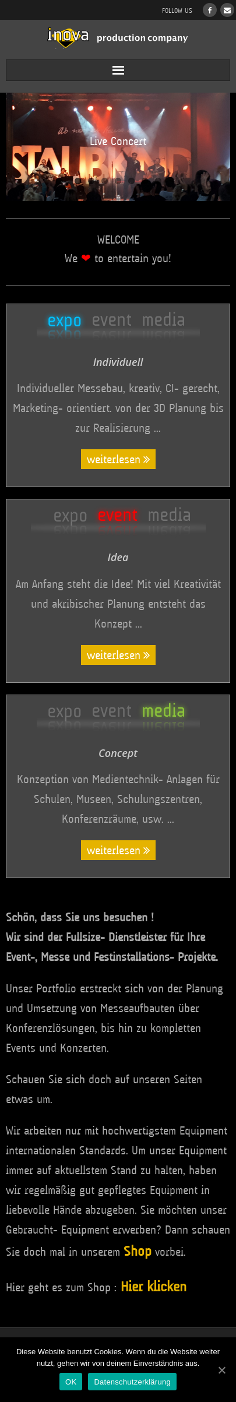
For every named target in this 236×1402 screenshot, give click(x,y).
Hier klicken (153, 1286)
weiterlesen (113, 459)
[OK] (221, 1370)
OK (70, 1382)
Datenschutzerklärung (132, 1382)
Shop (138, 1251)
